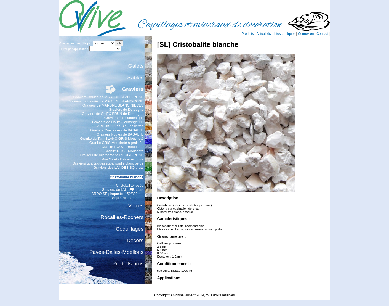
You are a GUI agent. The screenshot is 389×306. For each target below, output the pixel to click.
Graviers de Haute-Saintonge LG (117, 122)
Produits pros (127, 264)
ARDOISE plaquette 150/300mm (118, 194)
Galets (135, 66)
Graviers (132, 89)
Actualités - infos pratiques (275, 34)
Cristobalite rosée (129, 185)
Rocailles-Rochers (121, 217)
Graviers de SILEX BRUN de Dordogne (112, 114)
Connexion (306, 34)
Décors (135, 240)
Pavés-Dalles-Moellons (116, 252)
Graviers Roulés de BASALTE (120, 134)
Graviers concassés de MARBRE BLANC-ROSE (105, 101)
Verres (135, 206)
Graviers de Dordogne (126, 109)
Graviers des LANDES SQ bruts (118, 167)
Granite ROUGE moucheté (122, 147)
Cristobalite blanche (126, 177)
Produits (248, 34)
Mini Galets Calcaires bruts (122, 159)
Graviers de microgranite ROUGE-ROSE (111, 155)
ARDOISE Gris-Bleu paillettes (120, 126)
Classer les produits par (75, 43)
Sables (135, 77)
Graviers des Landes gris (123, 118)
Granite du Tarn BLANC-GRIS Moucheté (111, 138)
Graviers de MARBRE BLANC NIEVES (112, 105)
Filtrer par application (73, 49)
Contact (322, 34)
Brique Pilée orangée (126, 198)
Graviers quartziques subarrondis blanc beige (108, 163)
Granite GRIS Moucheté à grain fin (116, 143)
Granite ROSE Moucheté (123, 151)
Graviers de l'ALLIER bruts (122, 190)
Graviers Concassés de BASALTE (116, 130)
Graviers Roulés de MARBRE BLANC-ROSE (108, 97)
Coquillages (129, 229)
